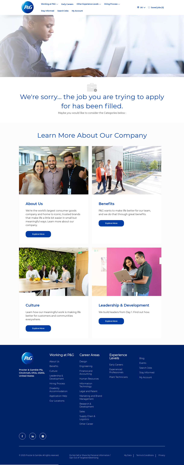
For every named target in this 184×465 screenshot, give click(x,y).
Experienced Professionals (116, 371)
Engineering (85, 366)
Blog (141, 358)
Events (142, 363)
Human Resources (89, 378)
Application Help (58, 396)
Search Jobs (62, 11)
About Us (54, 361)
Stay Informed (47, 11)
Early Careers (67, 4)
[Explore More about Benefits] (111, 223)
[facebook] (22, 436)
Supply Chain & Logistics (87, 418)
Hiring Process (57, 383)
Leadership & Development (56, 377)
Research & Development (86, 405)
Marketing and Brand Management (90, 397)
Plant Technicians (118, 377)
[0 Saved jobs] (156, 7)
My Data (128, 455)
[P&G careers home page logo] (29, 7)
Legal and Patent (88, 391)
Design (83, 361)
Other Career (86, 424)
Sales (82, 411)
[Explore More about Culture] (38, 328)
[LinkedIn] (32, 436)
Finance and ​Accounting (86, 372)
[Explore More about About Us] (38, 234)
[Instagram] (43, 436)
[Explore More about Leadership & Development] (111, 321)
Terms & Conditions (145, 455)
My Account (77, 11)
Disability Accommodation (58, 390)
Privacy (162, 455)
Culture (53, 371)
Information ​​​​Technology (86, 385)
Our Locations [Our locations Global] (56, 400)
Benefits (53, 366)
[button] (141, 7)
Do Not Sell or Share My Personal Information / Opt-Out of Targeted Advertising (90, 456)
